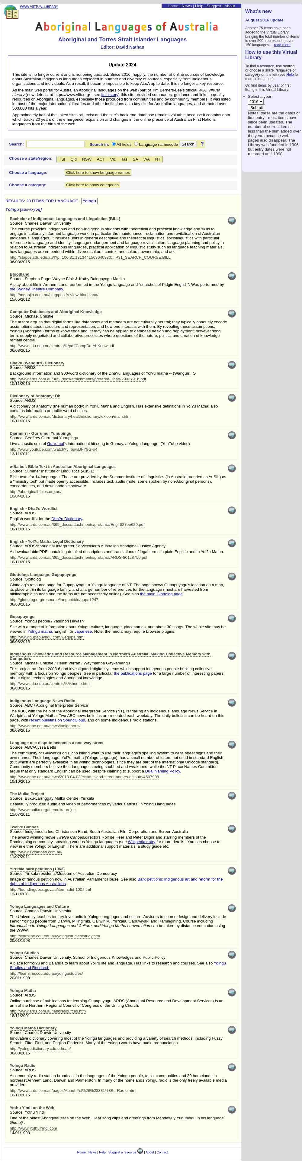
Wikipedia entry (141, 842)
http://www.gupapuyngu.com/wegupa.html (47, 637)
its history (109, 94)
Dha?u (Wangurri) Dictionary (37, 363)
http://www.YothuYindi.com (33, 1128)
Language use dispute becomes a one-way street (56, 742)
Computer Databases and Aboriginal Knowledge (56, 311)
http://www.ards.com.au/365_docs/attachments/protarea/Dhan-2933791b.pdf (78, 379)
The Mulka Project (27, 794)
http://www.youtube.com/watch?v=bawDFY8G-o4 (53, 449)
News (187, 6)
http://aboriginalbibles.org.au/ (35, 491)
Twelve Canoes (24, 827)
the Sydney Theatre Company (36, 289)
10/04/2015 (20, 496)
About (229, 6)
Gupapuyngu (22, 616)
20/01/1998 (20, 940)
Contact (162, 1152)
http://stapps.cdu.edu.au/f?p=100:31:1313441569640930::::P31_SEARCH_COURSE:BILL (90, 257)
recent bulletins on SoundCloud (57, 720)
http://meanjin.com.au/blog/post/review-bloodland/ (54, 295)
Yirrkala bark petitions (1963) (37, 869)
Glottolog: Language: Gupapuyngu (43, 574)
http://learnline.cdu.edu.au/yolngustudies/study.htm (55, 936)
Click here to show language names (98, 172)
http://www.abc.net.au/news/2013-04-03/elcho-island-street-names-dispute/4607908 (84, 777)
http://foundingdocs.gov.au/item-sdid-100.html (50, 889)
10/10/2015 (20, 781)
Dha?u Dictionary (66, 519)
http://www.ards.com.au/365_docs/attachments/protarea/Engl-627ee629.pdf (77, 524)
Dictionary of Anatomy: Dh (35, 396)
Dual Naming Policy (162, 771)
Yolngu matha (39, 631)
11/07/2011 (20, 814)
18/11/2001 (20, 1015)
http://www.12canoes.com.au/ (36, 852)
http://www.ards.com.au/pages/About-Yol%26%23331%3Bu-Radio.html (73, 1090)
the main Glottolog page (161, 594)
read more (282, 45)
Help (290, 74)
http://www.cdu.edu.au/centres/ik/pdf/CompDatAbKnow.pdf (62, 346)
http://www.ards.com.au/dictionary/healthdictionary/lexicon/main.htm (70, 416)
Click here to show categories (92, 185)
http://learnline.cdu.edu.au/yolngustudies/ (46, 973)
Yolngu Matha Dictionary (33, 1028)
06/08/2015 (20, 262)
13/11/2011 (20, 454)
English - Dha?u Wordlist (33, 508)
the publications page (133, 673)
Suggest (214, 6)
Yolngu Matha (23, 990)
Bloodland (19, 274)
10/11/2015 (20, 383)
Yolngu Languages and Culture (39, 906)
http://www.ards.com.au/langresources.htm (48, 1011)
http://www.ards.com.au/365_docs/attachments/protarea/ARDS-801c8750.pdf (78, 557)
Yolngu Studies (24, 953)
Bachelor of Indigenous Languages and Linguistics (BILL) (65, 218)
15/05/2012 (20, 299)
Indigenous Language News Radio (42, 701)
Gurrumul (55, 443)
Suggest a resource (125, 1152)
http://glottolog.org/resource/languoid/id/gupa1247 (54, 599)
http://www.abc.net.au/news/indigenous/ (45, 726)
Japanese (83, 631)
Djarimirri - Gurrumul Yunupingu (40, 433)
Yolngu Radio (22, 1065)
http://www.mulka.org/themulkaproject (43, 810)
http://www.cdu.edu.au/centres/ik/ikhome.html (50, 683)
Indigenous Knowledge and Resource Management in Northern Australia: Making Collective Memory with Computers (110, 656)
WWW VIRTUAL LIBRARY (39, 6)
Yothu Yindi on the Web (32, 1107)
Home (173, 6)
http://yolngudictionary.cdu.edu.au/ (40, 1048)
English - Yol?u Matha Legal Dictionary (47, 541)
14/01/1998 (20, 1133)
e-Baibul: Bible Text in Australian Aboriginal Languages (63, 466)
